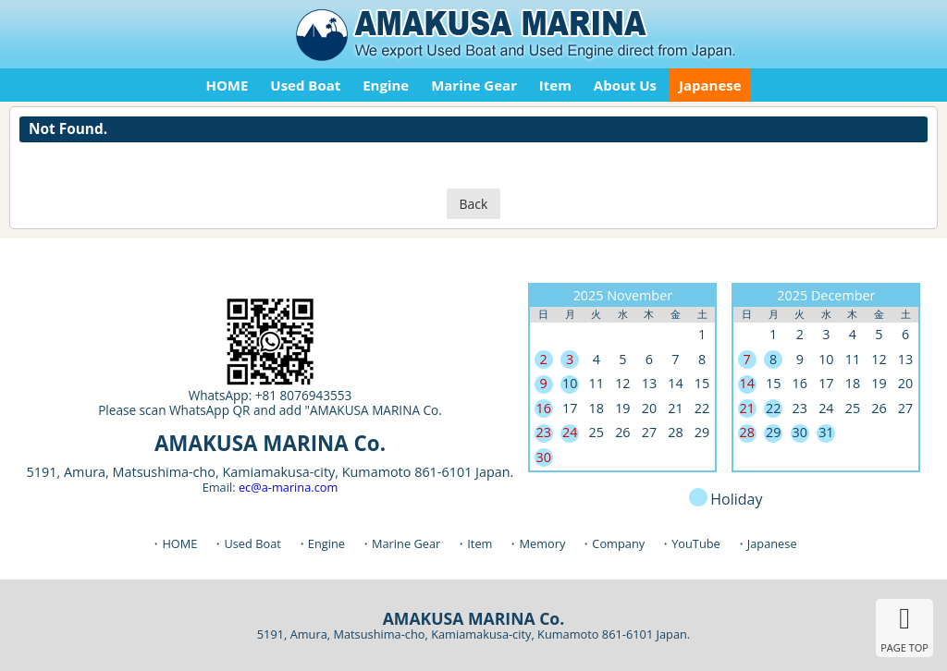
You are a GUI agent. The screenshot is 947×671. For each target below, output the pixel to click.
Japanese (710, 85)
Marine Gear (474, 85)
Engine (386, 85)
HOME (226, 85)
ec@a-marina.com (288, 487)
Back (474, 204)
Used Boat (305, 85)
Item (555, 85)
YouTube (695, 543)
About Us (625, 85)
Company (618, 543)
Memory (542, 543)
